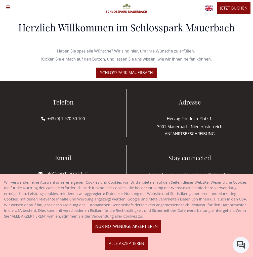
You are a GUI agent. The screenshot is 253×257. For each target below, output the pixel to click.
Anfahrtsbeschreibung (190, 133)
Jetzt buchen (233, 8)
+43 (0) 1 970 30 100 (66, 118)
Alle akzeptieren (126, 243)
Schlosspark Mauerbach (126, 72)
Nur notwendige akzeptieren (126, 226)
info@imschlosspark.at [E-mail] (63, 173)
